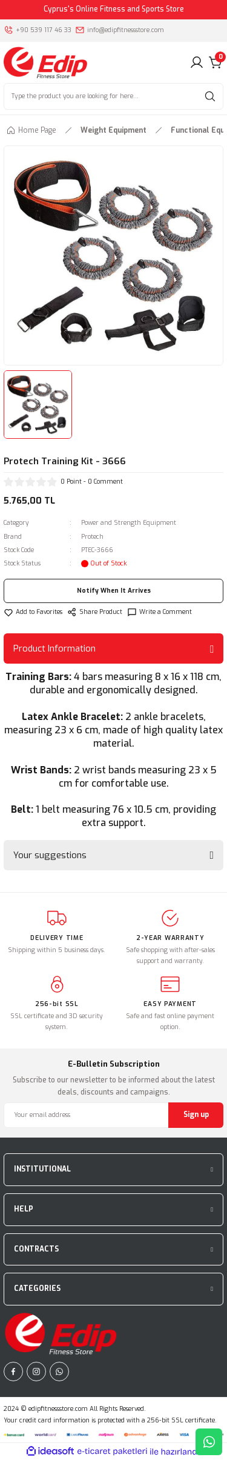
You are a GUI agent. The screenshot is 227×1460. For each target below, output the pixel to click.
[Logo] (45, 62)
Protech (92, 537)
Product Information (54, 648)
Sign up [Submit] (196, 1114)
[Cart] (216, 62)
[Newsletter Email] (113, 1115)
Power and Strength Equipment (128, 523)
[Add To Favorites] (33, 612)
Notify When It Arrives (114, 591)
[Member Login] (196, 62)
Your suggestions (50, 855)
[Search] (113, 96)
